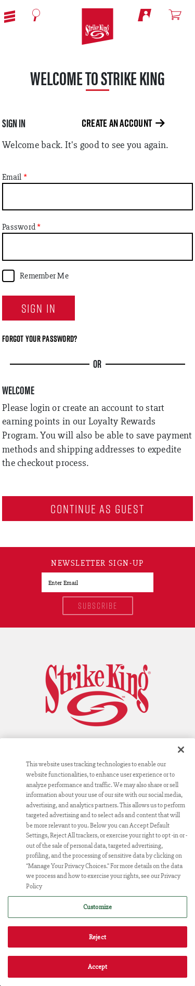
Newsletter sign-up (97, 563)
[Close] (181, 749)
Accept (98, 966)
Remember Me (44, 276)
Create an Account (123, 123)
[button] (9, 15)
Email (11, 177)
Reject (97, 937)
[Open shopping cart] (179, 14)
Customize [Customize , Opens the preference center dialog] (97, 907)
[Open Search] (36, 15)
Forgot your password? (39, 338)
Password (18, 227)
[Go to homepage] (97, 26)
